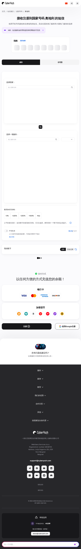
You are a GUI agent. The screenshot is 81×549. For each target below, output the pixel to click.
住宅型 (60, 62)
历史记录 (70, 249)
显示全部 (23, 41)
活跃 (62, 249)
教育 (40, 387)
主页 (3, 11)
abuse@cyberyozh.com (40, 533)
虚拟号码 (19, 11)
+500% (31, 216)
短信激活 (10, 11)
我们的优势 (40, 395)
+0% (7, 216)
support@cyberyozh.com (40, 460)
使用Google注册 (67, 326)
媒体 (40, 379)
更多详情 (11, 237)
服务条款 (40, 490)
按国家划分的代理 (40, 420)
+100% (14, 216)
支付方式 (42, 273)
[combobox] (68, 139)
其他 (40, 412)
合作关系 (40, 404)
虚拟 (20, 62)
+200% (22, 216)
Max (38, 216)
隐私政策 (40, 484)
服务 (40, 370)
